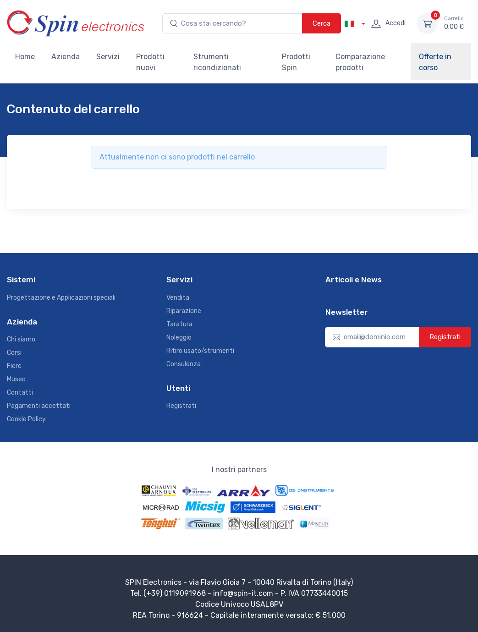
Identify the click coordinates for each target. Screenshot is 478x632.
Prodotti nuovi (150, 62)
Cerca (321, 23)
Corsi (14, 353)
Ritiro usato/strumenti (200, 351)
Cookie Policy (26, 419)
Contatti (20, 392)
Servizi (108, 56)
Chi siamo (21, 339)
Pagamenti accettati (39, 406)
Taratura (179, 324)
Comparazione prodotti (360, 62)
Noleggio (179, 337)
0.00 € (454, 23)
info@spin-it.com (243, 593)
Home (25, 56)
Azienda (65, 56)
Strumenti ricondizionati (217, 62)
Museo (16, 379)
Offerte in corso (435, 62)
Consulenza (183, 364)
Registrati (181, 406)
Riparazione (183, 311)
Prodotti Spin (296, 62)
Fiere (14, 366)
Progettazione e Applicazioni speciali (61, 298)
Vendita (177, 298)
